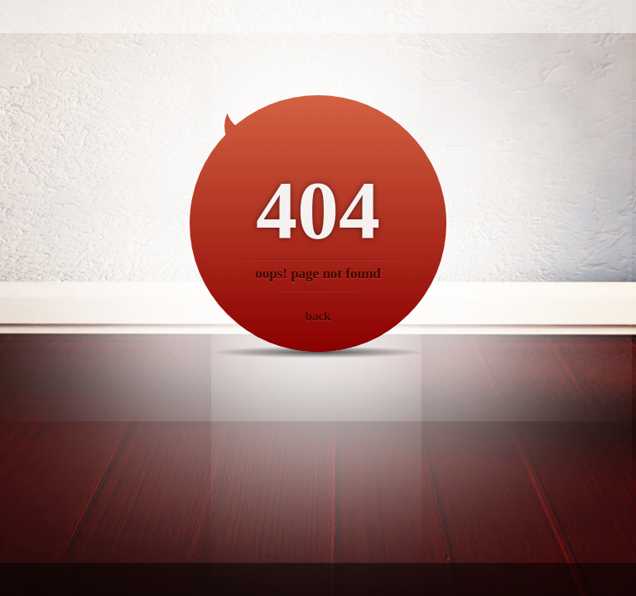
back (318, 316)
